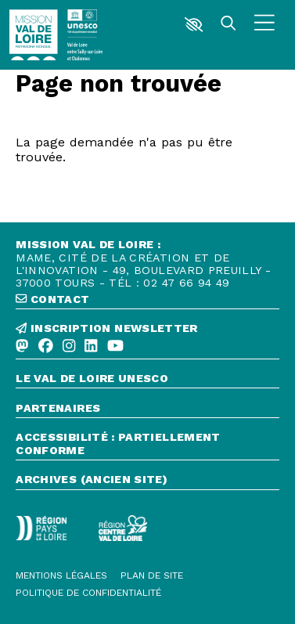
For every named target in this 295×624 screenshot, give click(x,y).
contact (52, 299)
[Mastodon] (22, 346)
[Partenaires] (147, 410)
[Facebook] (45, 346)
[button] (194, 24)
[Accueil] (33, 34)
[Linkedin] (91, 346)
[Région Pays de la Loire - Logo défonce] (41, 528)
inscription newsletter (106, 328)
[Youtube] (115, 346)
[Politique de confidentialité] (88, 592)
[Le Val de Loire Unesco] (147, 380)
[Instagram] (69, 346)
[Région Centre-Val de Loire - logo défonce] (123, 528)
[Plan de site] (152, 575)
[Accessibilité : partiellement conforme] (147, 445)
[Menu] (264, 24)
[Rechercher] (228, 24)
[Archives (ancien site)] (147, 481)
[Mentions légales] (61, 575)
